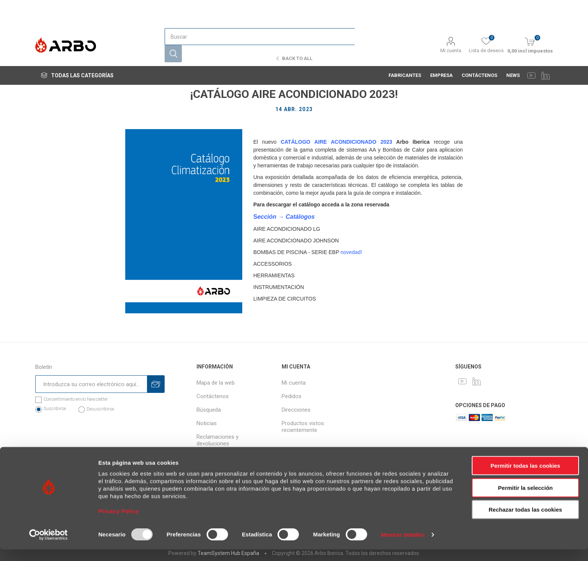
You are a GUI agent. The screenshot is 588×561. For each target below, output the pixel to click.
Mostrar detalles (403, 546)
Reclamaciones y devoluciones (217, 440)
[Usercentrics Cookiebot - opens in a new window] (48, 546)
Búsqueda (208, 409)
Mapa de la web (215, 382)
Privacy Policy (118, 522)
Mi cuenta (450, 23)
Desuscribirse (100, 409)
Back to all (297, 58)
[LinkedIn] (546, 45)
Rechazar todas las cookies (525, 521)
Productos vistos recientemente (303, 426)
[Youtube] (531, 45)
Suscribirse (55, 408)
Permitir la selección (525, 499)
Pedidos (292, 396)
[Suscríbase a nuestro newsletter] (91, 384)
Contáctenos (212, 396)
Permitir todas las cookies (525, 477)
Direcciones (296, 409)
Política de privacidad (222, 457)
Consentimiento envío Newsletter (76, 399)
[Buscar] (259, 18)
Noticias (206, 423)
